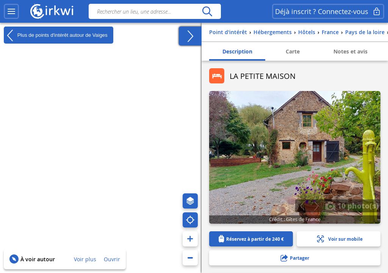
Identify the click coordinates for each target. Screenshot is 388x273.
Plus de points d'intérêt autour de (56, 35)
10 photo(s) (352, 205)
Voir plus (85, 259)
